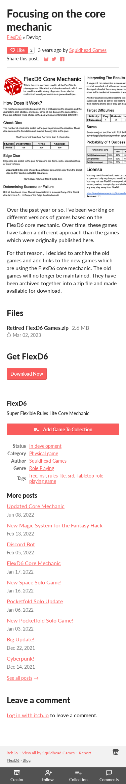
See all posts (19, 678)
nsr (43, 475)
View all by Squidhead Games (48, 752)
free (33, 475)
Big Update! (20, 639)
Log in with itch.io (28, 715)
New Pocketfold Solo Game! (40, 620)
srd (71, 475)
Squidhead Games (88, 50)
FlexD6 (14, 37)
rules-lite (57, 475)
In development (45, 446)
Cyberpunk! (20, 658)
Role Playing (41, 468)
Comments (109, 776)
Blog (27, 760)
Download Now (26, 374)
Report (85, 752)
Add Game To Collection (63, 430)
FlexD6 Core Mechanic (34, 563)
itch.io (12, 752)
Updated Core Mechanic (36, 506)
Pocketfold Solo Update (35, 601)
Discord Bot (21, 544)
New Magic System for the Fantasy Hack (54, 525)
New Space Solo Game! (34, 582)
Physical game (43, 453)
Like (17, 50)
